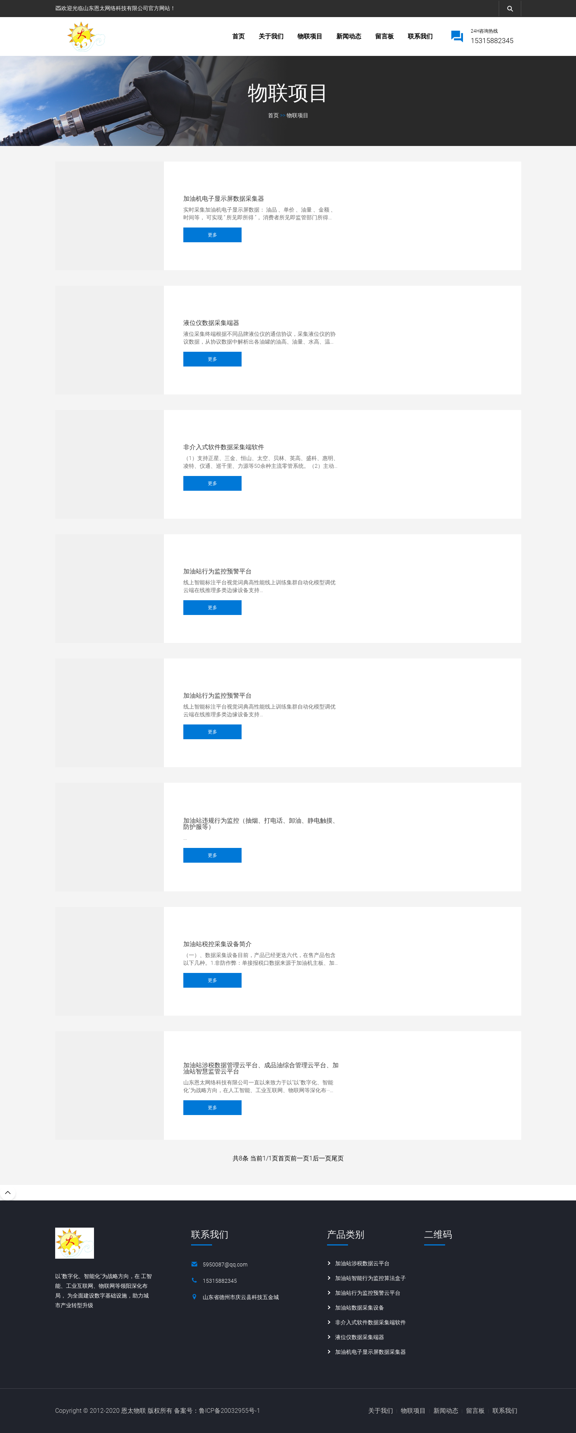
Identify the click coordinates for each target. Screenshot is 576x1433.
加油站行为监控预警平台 (217, 571)
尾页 (337, 1158)
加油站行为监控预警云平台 (367, 1293)
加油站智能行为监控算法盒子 (370, 1278)
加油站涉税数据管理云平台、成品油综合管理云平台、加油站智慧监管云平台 (261, 1068)
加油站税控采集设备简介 (217, 944)
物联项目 (310, 36)
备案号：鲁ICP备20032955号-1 (217, 1410)
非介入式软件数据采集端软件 (223, 447)
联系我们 (420, 36)
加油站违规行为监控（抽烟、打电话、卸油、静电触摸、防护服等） (261, 824)
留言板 (384, 36)
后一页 (322, 1158)
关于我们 (271, 36)
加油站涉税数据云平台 (362, 1263)
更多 (212, 237)
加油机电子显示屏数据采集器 (223, 199)
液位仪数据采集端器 (211, 323)
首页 (238, 36)
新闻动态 (348, 36)
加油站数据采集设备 (359, 1307)
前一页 (300, 1158)
